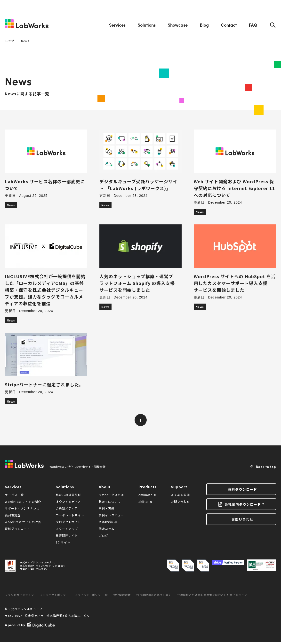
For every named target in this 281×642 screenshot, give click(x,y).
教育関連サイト (67, 535)
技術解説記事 (108, 522)
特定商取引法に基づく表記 (153, 595)
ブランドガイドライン (19, 595)
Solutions (147, 25)
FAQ (253, 25)
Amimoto (147, 495)
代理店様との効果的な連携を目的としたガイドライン (212, 595)
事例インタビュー (111, 515)
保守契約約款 (122, 595)
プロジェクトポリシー (54, 595)
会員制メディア (67, 508)
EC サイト (63, 542)
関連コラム (106, 529)
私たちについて (110, 501)
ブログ (103, 535)
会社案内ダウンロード (243, 504)
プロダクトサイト (68, 522)
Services (117, 25)
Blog (204, 25)
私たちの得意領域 (68, 495)
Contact (229, 25)
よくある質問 (180, 495)
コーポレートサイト (70, 515)
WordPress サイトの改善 (23, 522)
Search (272, 25)
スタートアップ (67, 529)
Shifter (145, 501)
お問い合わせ (180, 501)
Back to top (266, 466)
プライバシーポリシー (91, 595)
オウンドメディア (68, 501)
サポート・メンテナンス (22, 508)
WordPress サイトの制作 (23, 501)
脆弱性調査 (13, 515)
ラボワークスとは (111, 495)
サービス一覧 (14, 495)
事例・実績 (106, 508)
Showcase (178, 25)
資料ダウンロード (17, 529)
